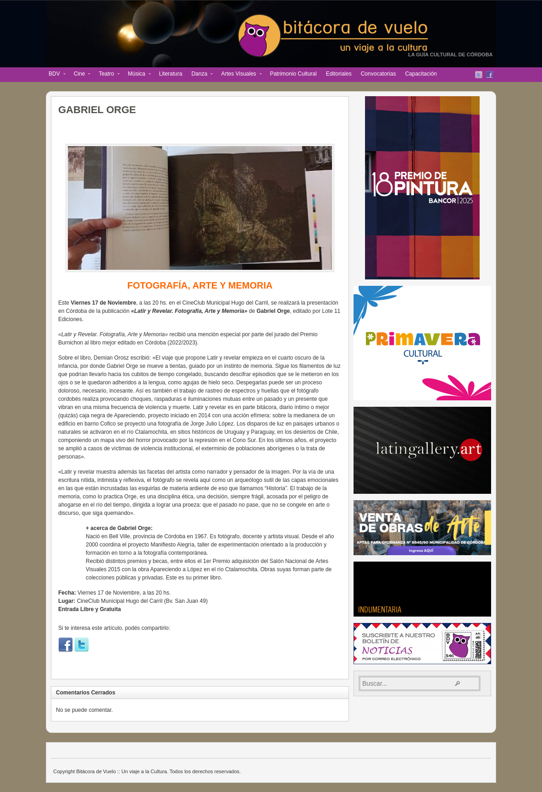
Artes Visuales (238, 75)
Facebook (489, 74)
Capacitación (421, 74)
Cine (80, 75)
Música (137, 75)
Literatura (171, 74)
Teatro (106, 75)
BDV (55, 75)
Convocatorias (378, 74)
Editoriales (339, 74)
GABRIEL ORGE (97, 109)
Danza (200, 75)
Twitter (478, 74)
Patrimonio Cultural (293, 74)
